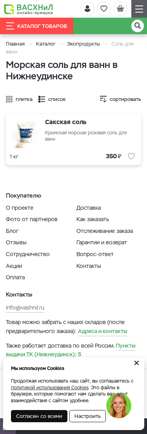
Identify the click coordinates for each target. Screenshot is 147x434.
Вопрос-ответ (95, 254)
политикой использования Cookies (50, 388)
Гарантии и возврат (101, 242)
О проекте (19, 207)
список (57, 99)
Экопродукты (83, 43)
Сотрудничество (28, 254)
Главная (15, 43)
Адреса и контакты (102, 331)
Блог (12, 230)
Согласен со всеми (39, 416)
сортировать (125, 99)
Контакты (88, 265)
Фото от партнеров (32, 219)
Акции (14, 265)
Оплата (15, 277)
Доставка (88, 207)
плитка (24, 99)
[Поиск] (137, 26)
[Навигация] (139, 9)
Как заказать (92, 219)
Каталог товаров (36, 25)
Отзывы (16, 242)
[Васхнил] (28, 9)
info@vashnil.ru (25, 307)
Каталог (46, 43)
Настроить (87, 416)
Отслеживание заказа (104, 230)
